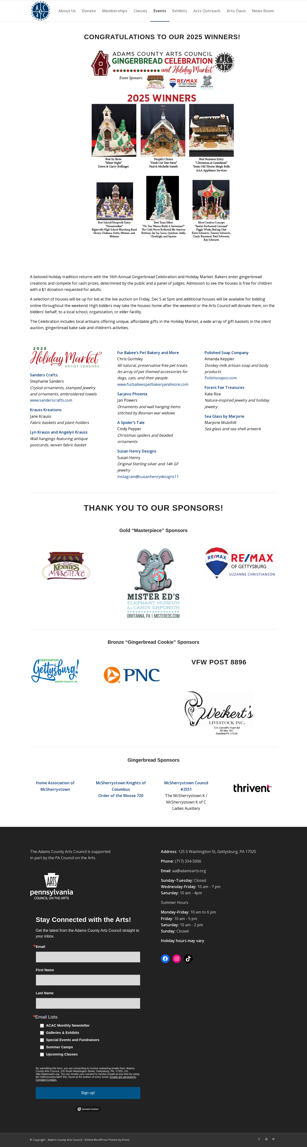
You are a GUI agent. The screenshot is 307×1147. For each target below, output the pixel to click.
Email (40, 947)
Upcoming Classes (62, 1054)
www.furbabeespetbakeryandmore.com (152, 384)
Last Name (44, 993)
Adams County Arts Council (65, 1139)
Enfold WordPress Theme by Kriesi (107, 1139)
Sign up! (88, 1093)
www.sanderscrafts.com (51, 400)
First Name (45, 970)
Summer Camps (59, 1047)
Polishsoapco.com (221, 377)
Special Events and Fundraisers (73, 1040)
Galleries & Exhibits (62, 1033)
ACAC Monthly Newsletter (68, 1025)
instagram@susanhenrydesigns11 (148, 476)
